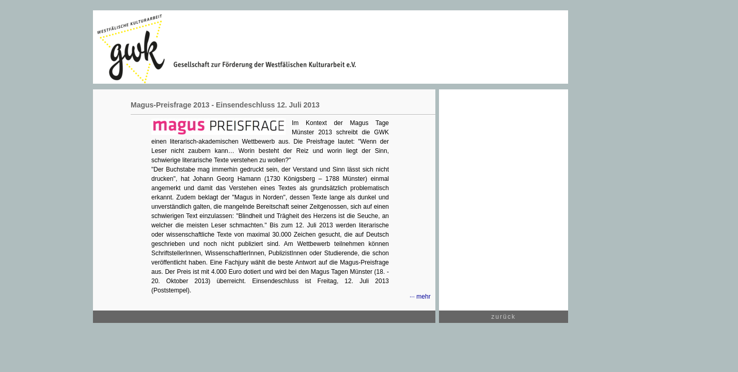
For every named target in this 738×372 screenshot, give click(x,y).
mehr (423, 296)
